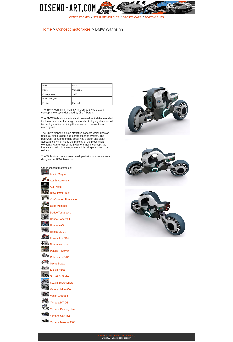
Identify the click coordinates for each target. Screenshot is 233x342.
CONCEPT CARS (79, 17)
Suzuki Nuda (53, 270)
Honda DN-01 (53, 231)
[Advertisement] (115, 57)
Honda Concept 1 (55, 219)
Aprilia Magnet (54, 174)
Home (46, 29)
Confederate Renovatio (59, 199)
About (108, 335)
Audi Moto (51, 186)
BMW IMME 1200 (55, 193)
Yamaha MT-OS (54, 302)
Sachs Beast (53, 263)
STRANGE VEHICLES (106, 17)
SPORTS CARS (132, 17)
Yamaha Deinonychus (58, 309)
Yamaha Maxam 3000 (58, 322)
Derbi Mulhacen (54, 205)
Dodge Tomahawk (56, 212)
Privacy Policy (128, 335)
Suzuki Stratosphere (57, 282)
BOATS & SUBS (154, 17)
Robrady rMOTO (55, 257)
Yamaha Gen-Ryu (56, 315)
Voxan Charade (54, 295)
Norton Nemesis (55, 244)
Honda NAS (52, 225)
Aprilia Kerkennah (55, 180)
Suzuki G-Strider (55, 276)
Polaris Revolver (55, 250)
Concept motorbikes (73, 29)
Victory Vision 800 (56, 289)
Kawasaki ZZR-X (55, 238)
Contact (116, 335)
